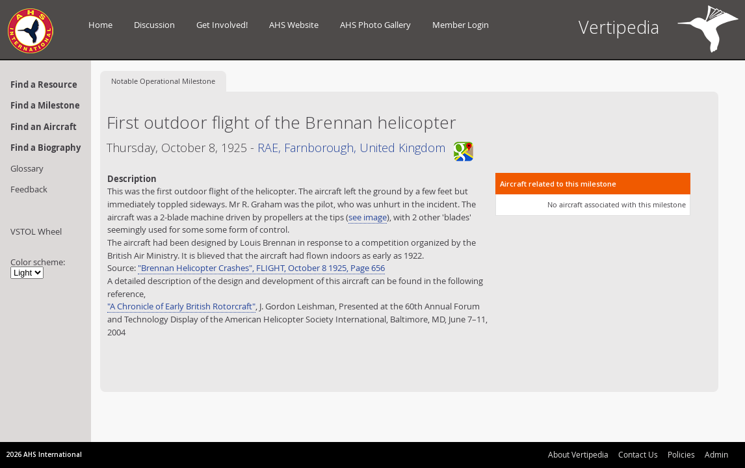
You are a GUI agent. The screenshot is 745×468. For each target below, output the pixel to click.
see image (367, 217)
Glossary (27, 168)
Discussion (154, 25)
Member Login (460, 25)
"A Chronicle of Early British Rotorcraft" (181, 306)
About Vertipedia (578, 454)
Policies (681, 454)
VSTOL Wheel (36, 231)
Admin (716, 454)
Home (100, 25)
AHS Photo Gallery (375, 25)
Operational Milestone (163, 81)
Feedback (28, 189)
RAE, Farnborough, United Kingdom (365, 147)
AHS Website (294, 25)
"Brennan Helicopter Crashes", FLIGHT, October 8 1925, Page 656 (261, 268)
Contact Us (638, 454)
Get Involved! (222, 25)
